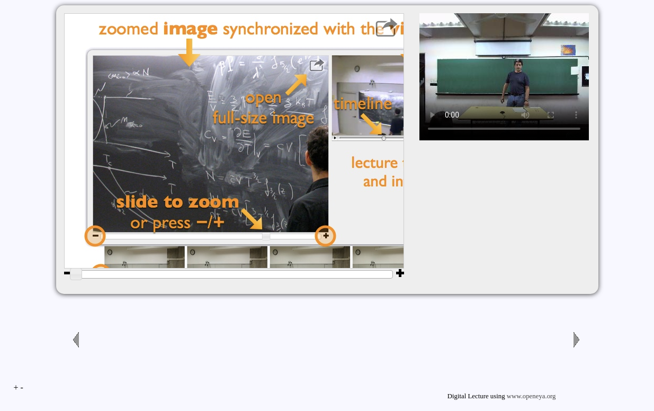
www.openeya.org (531, 396)
